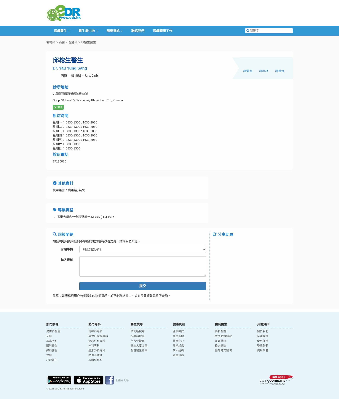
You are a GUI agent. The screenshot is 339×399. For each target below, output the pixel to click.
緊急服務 (178, 355)
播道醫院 (220, 345)
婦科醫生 (52, 350)
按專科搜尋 (138, 336)
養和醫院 (220, 331)
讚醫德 (247, 71)
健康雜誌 (178, 331)
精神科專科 (95, 331)
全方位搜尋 (138, 340)
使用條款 (262, 340)
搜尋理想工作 (162, 31)
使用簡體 (262, 350)
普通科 (72, 42)
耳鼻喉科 (52, 340)
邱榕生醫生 (88, 42)
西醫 (62, 42)
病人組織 (178, 350)
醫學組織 (178, 345)
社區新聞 (178, 336)
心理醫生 (52, 360)
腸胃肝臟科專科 (98, 336)
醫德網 (50, 42)
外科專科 (94, 345)
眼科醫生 (52, 345)
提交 (142, 286)
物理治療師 (95, 355)
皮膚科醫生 (53, 331)
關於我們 (262, 331)
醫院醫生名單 (139, 350)
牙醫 (49, 336)
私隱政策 (262, 336)
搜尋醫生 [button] (62, 31)
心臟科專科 (95, 360)
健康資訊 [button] (115, 31)
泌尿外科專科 (96, 340)
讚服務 (263, 71)
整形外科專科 (96, 350)
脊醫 (49, 355)
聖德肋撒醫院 (223, 336)
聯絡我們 (137, 31)
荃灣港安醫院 (223, 350)
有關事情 (67, 249)
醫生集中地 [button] (88, 31)
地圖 (58, 107)
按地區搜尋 (138, 331)
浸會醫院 (220, 340)
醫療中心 (178, 340)
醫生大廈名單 (139, 345)
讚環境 (279, 71)
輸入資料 (67, 260)
